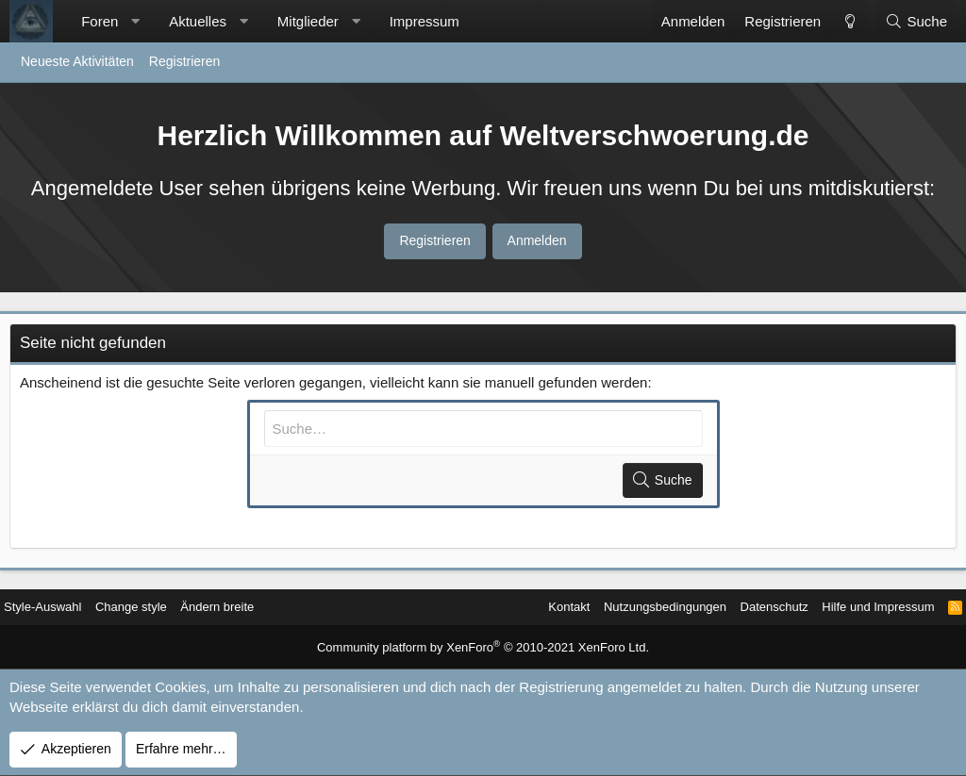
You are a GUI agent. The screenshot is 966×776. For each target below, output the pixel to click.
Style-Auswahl (60, 607)
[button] (135, 21)
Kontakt (527, 607)
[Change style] (849, 21)
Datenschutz (747, 607)
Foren (99, 21)
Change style (154, 607)
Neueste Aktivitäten (77, 61)
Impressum (424, 21)
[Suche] (916, 21)
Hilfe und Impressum (857, 607)
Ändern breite (246, 607)
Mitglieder (308, 21)
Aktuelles (197, 21)
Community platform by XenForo (483, 648)
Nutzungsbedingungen (630, 607)
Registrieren (184, 61)
